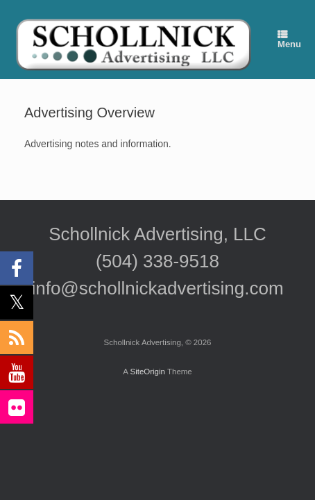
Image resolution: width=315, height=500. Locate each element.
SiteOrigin (147, 371)
